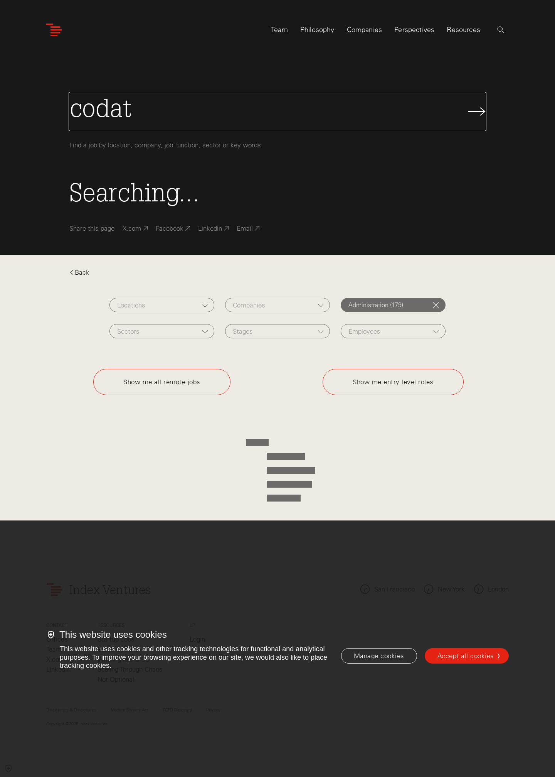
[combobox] (161, 305)
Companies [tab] (364, 29)
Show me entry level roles (393, 382)
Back (79, 272)
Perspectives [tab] (414, 29)
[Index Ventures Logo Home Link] (54, 30)
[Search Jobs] (277, 111)
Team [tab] (279, 29)
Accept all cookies (465, 656)
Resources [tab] (463, 29)
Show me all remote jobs (161, 382)
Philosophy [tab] (317, 29)
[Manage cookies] (379, 656)
